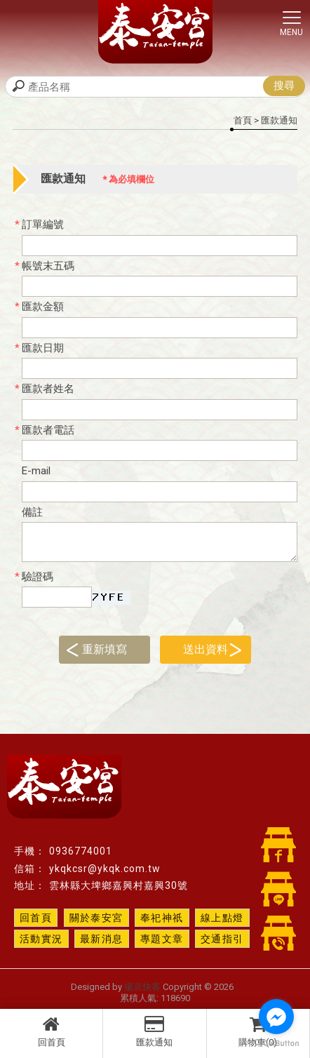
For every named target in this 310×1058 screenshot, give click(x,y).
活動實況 (41, 938)
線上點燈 (222, 917)
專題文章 (162, 938)
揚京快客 (142, 987)
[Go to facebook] (276, 1016)
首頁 (243, 120)
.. (238, 987)
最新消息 (101, 938)
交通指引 (222, 938)
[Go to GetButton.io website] (276, 1043)
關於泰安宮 (96, 917)
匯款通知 (154, 1031)
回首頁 (51, 1031)
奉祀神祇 (162, 917)
